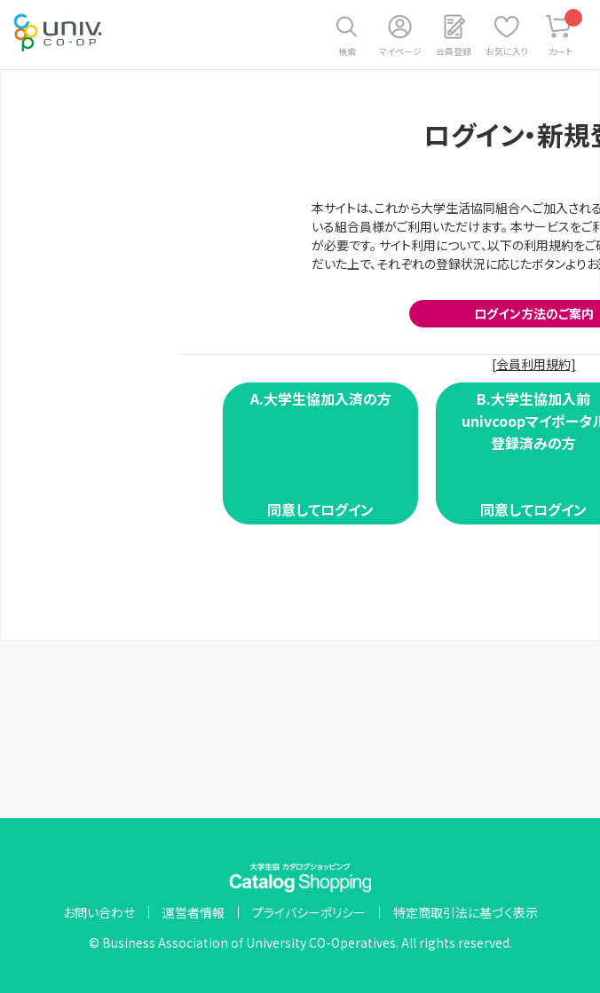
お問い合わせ (99, 912)
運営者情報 (193, 912)
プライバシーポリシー (309, 912)
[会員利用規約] (534, 364)
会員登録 (453, 51)
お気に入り (507, 51)
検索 (347, 51)
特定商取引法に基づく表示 (465, 912)
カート (566, 33)
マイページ (400, 51)
